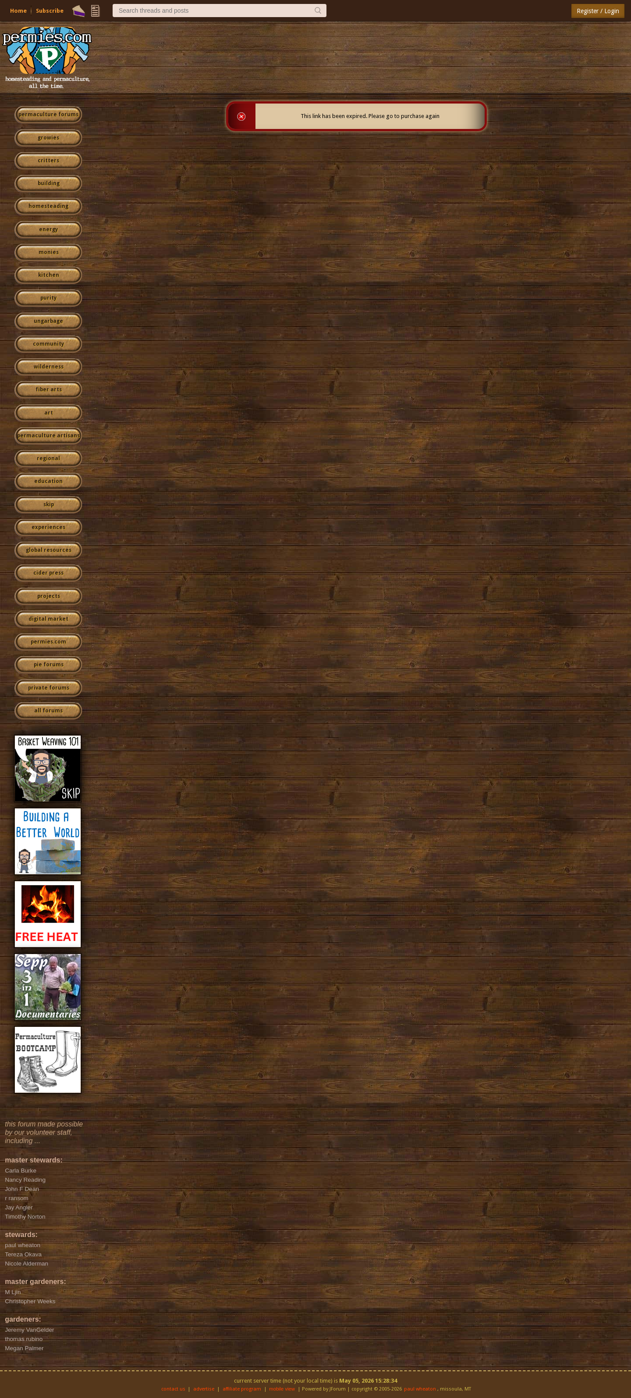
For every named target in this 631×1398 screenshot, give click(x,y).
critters (48, 160)
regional (48, 458)
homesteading (48, 206)
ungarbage (48, 321)
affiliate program (242, 1389)
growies (48, 138)
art (48, 413)
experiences (48, 527)
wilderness (49, 367)
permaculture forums (48, 114)
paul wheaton (420, 1389)
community (48, 344)
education (48, 481)
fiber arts (48, 389)
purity (48, 298)
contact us (173, 1389)
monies (49, 252)
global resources (48, 550)
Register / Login (598, 10)
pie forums (49, 664)
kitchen (48, 275)
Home (18, 10)
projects (48, 596)
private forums (48, 688)
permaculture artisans (48, 436)
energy (48, 229)
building (49, 183)
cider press (48, 573)
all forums (48, 711)
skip (48, 504)
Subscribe (50, 10)
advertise (203, 1389)
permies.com (48, 642)
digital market (48, 619)
